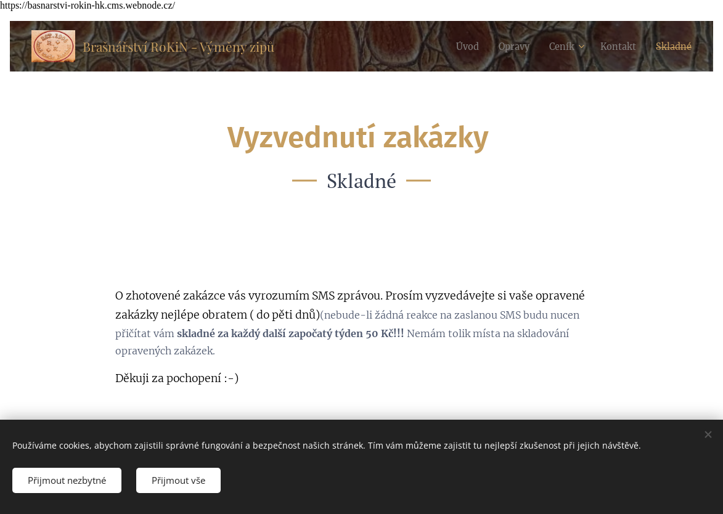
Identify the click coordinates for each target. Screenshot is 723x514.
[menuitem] (455, 46)
